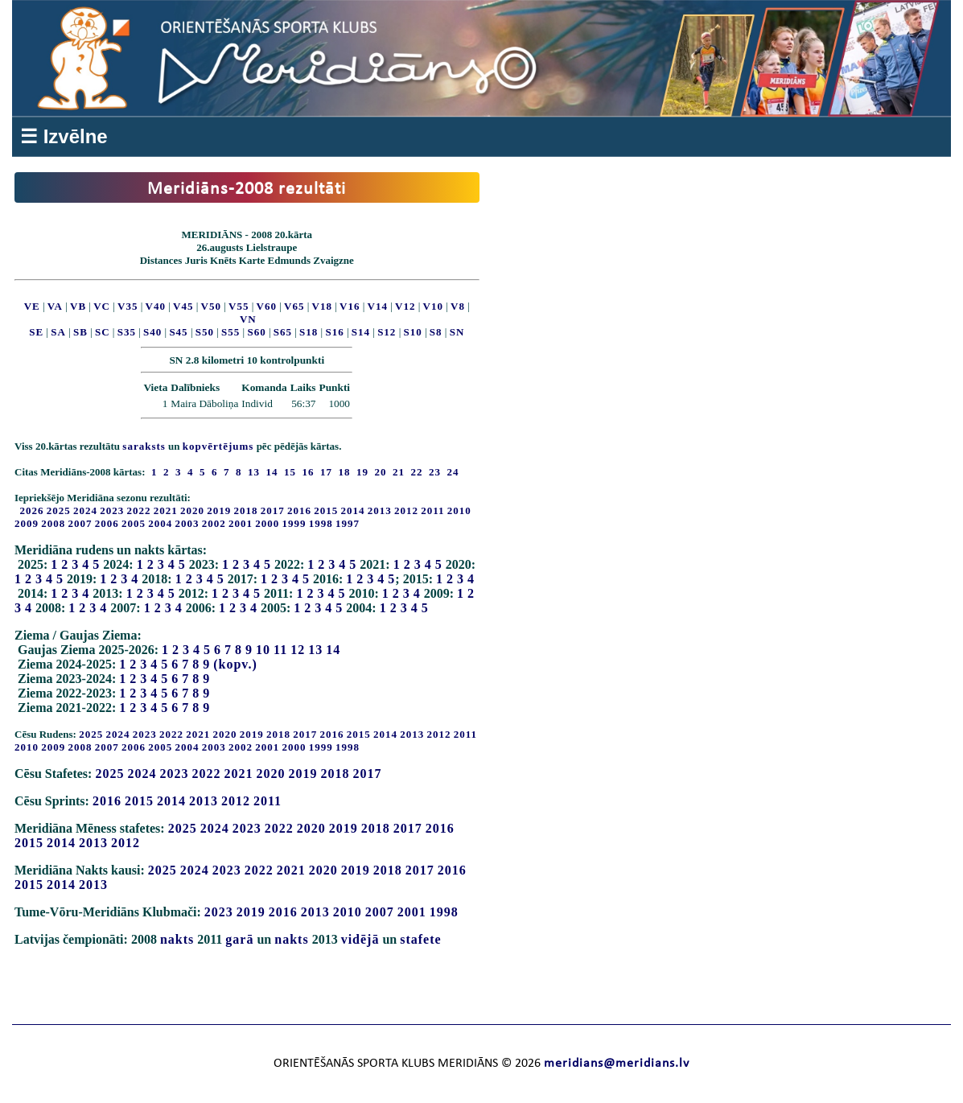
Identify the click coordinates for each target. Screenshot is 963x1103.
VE (32, 306)
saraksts (144, 446)
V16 (350, 306)
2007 (80, 523)
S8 (436, 332)
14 (333, 649)
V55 (238, 306)
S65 (283, 332)
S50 (204, 332)
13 (315, 649)
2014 (353, 510)
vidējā (360, 939)
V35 (127, 306)
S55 (230, 332)
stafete (420, 939)
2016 (299, 510)
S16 (334, 332)
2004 (160, 523)
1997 (347, 523)
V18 (322, 306)
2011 (432, 510)
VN (248, 319)
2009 (26, 523)
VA (55, 306)
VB (78, 306)
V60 (267, 306)
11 (280, 649)
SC (102, 332)
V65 (294, 306)
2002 (214, 523)
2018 (246, 510)
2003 (187, 523)
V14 (378, 306)
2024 (85, 510)
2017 (273, 510)
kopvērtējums (218, 446)
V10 (433, 306)
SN (457, 332)
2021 (166, 510)
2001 (240, 523)
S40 (152, 332)
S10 (412, 332)
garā (239, 939)
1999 (294, 523)
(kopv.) (235, 664)
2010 (459, 510)
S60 (256, 332)
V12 (405, 306)
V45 (183, 306)
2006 (107, 523)
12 (297, 649)
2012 (406, 510)
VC (101, 306)
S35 (126, 332)
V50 (211, 306)
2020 (192, 510)
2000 (267, 523)
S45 (178, 332)
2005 (133, 523)
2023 (112, 510)
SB (80, 332)
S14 (361, 332)
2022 (139, 510)
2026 (32, 510)
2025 (59, 510)
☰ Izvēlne (64, 136)
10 (263, 649)
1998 (321, 523)
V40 (156, 306)
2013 (380, 510)
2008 (53, 523)
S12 (386, 332)
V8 (458, 306)
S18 (308, 332)
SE (36, 332)
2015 (326, 510)
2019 (219, 510)
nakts (177, 939)
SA (58, 332)
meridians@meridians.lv (616, 1063)
